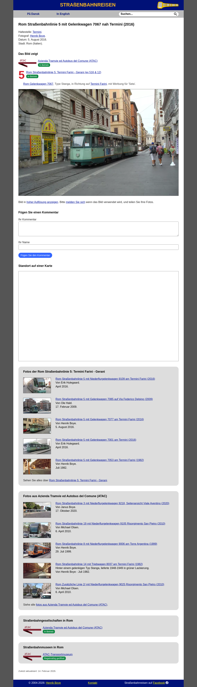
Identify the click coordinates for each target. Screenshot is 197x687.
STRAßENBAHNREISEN (88, 4)
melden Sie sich (75, 202)
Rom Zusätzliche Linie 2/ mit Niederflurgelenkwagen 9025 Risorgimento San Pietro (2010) (110, 584)
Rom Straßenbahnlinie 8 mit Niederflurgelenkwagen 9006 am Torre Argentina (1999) (106, 543)
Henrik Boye (37, 35)
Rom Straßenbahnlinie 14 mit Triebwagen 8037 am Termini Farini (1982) (99, 564)
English (63, 13)
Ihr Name (98, 245)
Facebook (159, 682)
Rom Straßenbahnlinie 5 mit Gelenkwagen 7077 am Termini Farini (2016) (100, 419)
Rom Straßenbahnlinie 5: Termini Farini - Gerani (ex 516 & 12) (63, 72)
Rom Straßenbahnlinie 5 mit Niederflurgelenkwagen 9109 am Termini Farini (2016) (105, 378)
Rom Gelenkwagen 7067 (38, 83)
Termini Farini (98, 83)
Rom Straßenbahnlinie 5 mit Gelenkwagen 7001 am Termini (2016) (96, 439)
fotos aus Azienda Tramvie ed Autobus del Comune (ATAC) (71, 604)
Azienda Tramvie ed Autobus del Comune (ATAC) (68, 60)
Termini (37, 31)
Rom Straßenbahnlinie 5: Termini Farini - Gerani (78, 480)
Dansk (33, 13)
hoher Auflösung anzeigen (42, 202)
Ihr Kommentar (98, 227)
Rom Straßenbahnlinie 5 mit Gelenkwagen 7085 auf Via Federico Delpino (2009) (104, 399)
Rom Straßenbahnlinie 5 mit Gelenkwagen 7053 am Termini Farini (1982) (100, 460)
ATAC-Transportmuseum (58, 654)
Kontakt (92, 682)
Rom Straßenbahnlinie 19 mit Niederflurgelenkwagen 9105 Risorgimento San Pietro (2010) (110, 523)
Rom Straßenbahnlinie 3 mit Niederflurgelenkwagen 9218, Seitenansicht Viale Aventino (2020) (112, 503)
